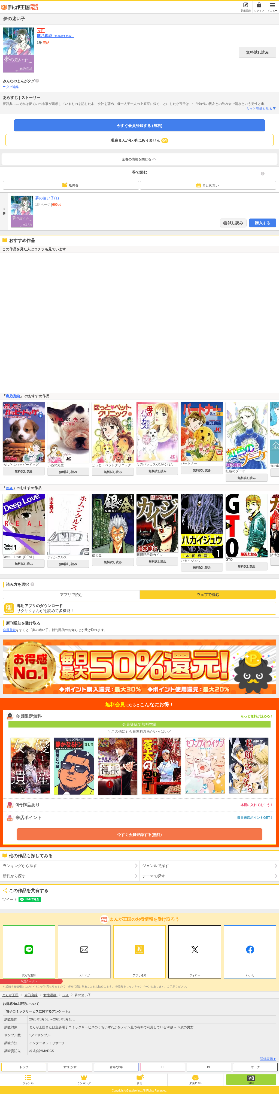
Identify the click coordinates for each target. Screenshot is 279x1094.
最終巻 (70, 185)
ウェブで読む (207, 594)
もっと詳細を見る (261, 109)
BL (209, 1067)
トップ (23, 1067)
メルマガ (84, 975)
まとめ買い (207, 185)
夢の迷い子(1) (47, 198)
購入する (262, 223)
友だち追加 (29, 976)
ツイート (9, 899)
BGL (9, 488)
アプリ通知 (139, 975)
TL (163, 1067)
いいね (250, 975)
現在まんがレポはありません (140, 140)
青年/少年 (116, 1067)
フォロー (194, 975)
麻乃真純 (55, 36)
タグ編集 (12, 87)
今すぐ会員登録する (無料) (139, 125)
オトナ (255, 1067)
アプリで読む (71, 594)
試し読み (235, 223)
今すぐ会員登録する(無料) (139, 834)
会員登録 (9, 630)
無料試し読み (257, 52)
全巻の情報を (139, 159)
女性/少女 (69, 1067)
